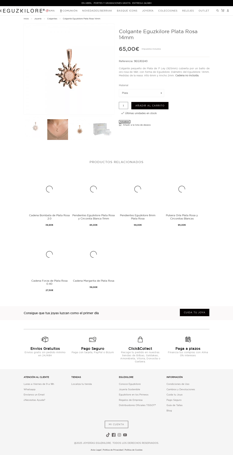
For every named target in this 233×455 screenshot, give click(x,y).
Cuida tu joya (195, 312)
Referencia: (126, 61)
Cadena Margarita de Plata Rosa (93, 280)
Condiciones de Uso (177, 384)
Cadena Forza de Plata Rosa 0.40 (49, 282)
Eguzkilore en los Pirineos (133, 394)
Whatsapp (29, 389)
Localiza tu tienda (81, 384)
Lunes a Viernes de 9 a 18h (39, 384)
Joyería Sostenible (129, 389)
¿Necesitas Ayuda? (34, 399)
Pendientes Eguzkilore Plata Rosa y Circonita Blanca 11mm (93, 217)
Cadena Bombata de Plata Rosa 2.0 (49, 217)
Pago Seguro (174, 399)
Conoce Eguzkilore (130, 384)
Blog (169, 410)
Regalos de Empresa (131, 399)
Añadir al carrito (150, 105)
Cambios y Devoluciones (180, 389)
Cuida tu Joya (174, 394)
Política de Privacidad (113, 450)
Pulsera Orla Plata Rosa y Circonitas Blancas (182, 217)
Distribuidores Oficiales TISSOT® (137, 405)
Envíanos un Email (34, 394)
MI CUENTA (116, 424)
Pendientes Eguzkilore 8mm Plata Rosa (137, 217)
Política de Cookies (133, 450)
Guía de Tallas (174, 405)
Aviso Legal (96, 450)
